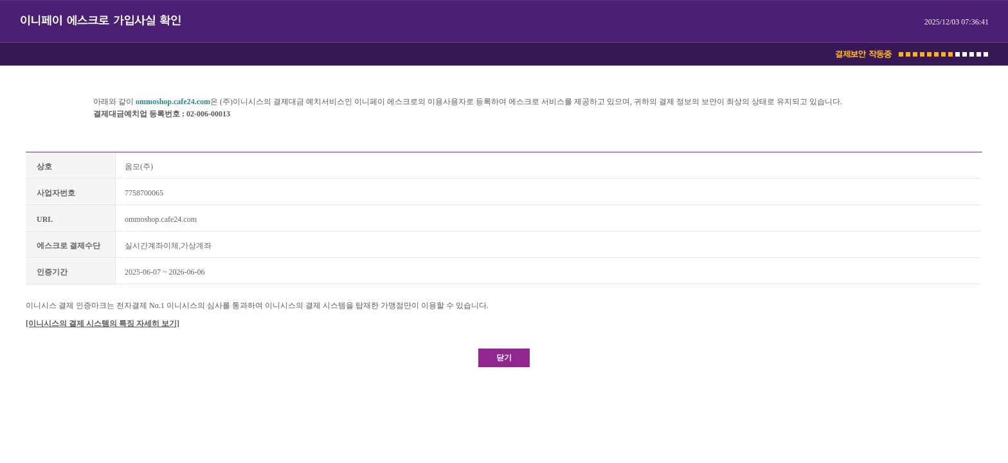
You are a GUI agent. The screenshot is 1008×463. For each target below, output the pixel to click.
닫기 (504, 357)
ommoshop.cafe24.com (173, 101)
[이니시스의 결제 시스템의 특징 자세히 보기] (102, 323)
